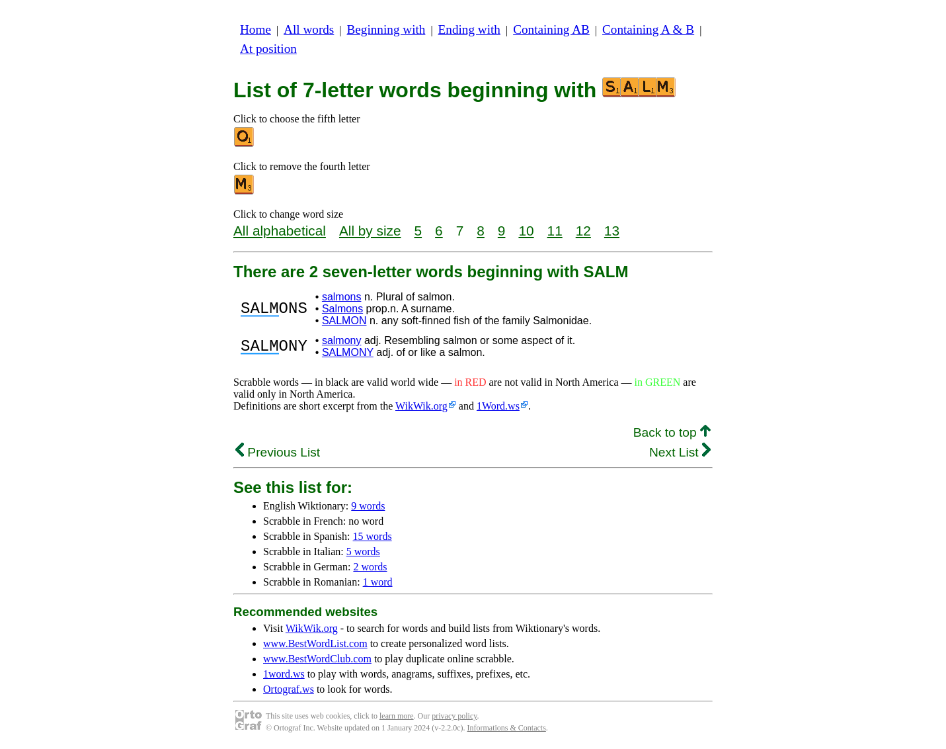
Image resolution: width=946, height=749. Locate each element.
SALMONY (348, 352)
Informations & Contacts (506, 727)
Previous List (277, 452)
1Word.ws (498, 406)
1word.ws (284, 674)
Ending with (469, 29)
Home (255, 29)
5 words (363, 551)
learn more (396, 716)
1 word (378, 582)
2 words (370, 566)
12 (583, 230)
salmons (342, 296)
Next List (680, 452)
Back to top (672, 432)
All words (309, 29)
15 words (372, 536)
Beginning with (386, 29)
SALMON (344, 320)
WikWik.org (421, 406)
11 (555, 230)
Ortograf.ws (288, 689)
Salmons (342, 308)
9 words (368, 505)
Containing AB (551, 29)
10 (525, 230)
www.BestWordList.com (315, 643)
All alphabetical (279, 230)
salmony (342, 340)
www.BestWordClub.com (317, 658)
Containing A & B (648, 29)
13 (611, 230)
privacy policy (454, 716)
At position (268, 49)
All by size (370, 230)
